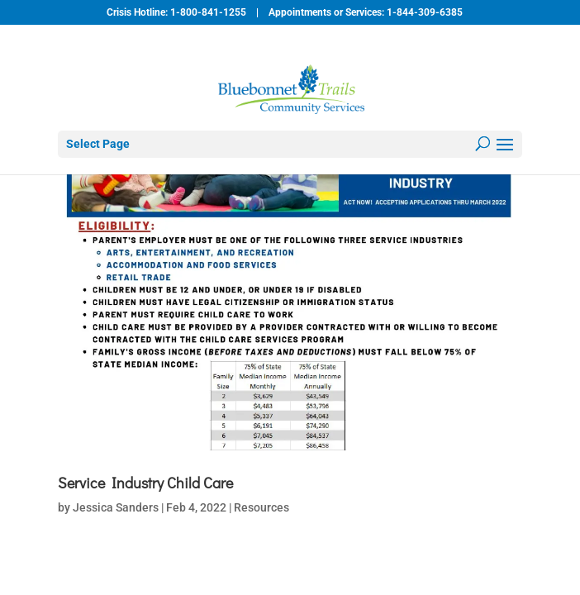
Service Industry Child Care (145, 483)
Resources (261, 507)
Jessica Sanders (116, 507)
